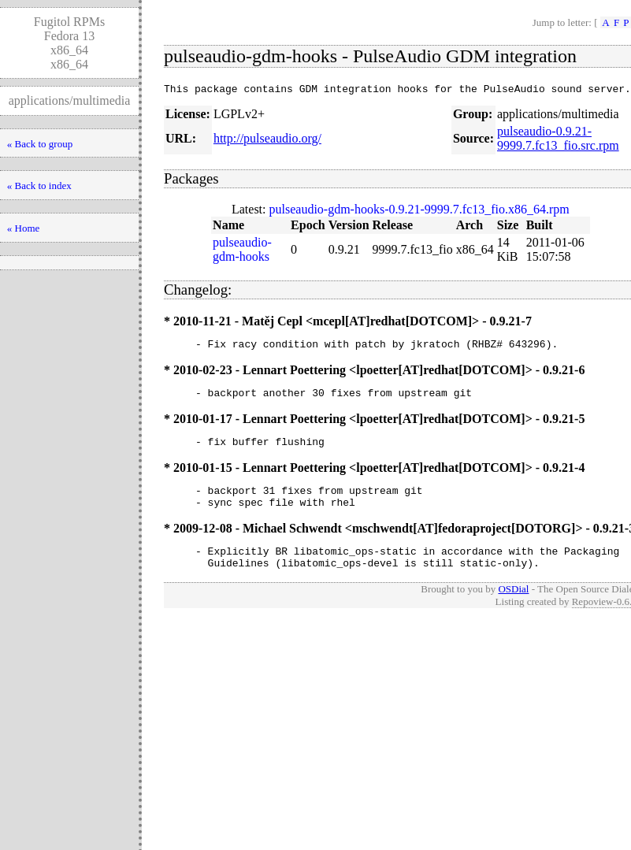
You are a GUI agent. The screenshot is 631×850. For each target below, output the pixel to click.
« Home (23, 228)
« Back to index (39, 185)
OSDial (513, 608)
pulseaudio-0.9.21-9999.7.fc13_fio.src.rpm (558, 140)
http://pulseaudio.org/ (267, 140)
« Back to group (39, 144)
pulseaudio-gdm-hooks (242, 251)
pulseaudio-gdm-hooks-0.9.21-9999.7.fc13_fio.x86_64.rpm (419, 211)
